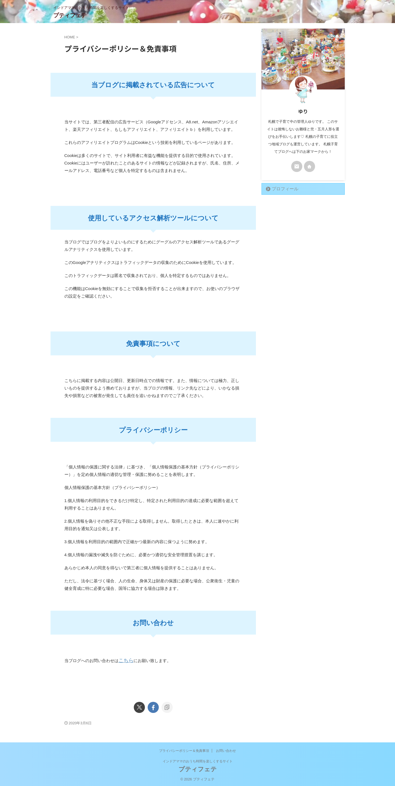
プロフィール (282, 189)
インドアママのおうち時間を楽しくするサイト (198, 760)
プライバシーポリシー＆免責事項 (184, 749)
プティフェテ (70, 15)
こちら (125, 659)
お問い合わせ (226, 749)
